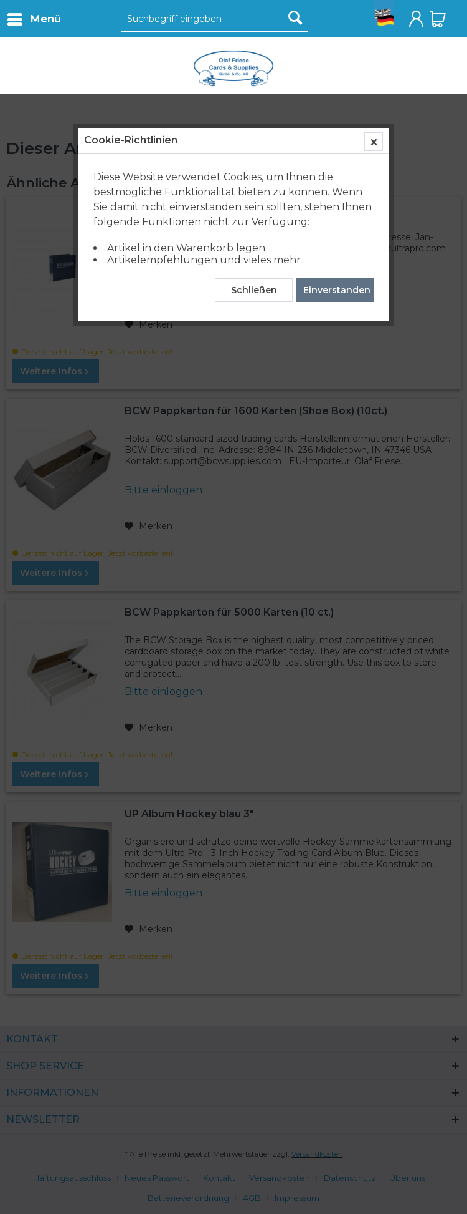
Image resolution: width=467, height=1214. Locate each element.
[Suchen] (295, 17)
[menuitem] (33, 18)
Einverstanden (336, 290)
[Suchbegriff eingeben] (214, 19)
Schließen (254, 290)
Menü (34, 17)
